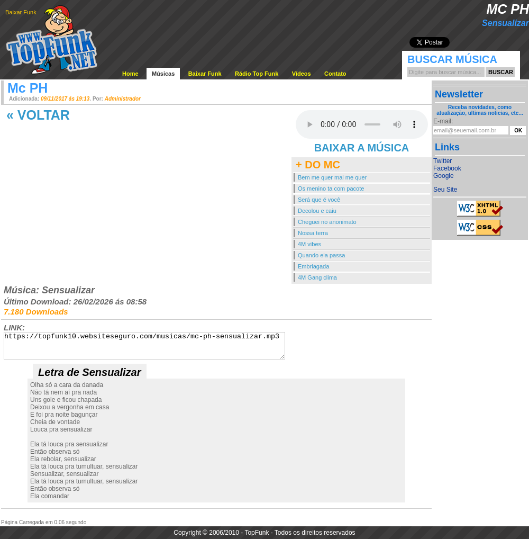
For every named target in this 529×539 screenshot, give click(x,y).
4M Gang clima (317, 277)
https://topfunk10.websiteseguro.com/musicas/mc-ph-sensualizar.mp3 (144, 346)
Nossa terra (313, 233)
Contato (335, 73)
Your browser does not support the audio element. (362, 124)
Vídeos (301, 73)
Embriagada (313, 266)
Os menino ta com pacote (331, 188)
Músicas (163, 73)
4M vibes (309, 244)
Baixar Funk (21, 12)
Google (443, 175)
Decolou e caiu (317, 211)
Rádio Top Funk (256, 73)
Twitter (442, 161)
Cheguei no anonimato (327, 222)
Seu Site (445, 189)
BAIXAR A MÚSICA (361, 148)
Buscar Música (452, 59)
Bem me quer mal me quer (332, 177)
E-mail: (443, 121)
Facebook (447, 168)
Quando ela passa (321, 255)
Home (130, 73)
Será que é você (319, 199)
